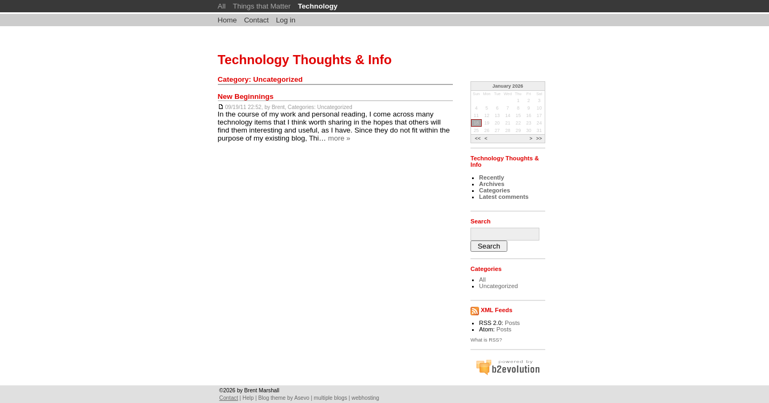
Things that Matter (262, 6)
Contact (256, 20)
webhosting (365, 398)
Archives (492, 184)
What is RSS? (486, 340)
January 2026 (507, 86)
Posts (512, 323)
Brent (278, 107)
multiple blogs (330, 398)
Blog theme (272, 398)
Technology (318, 6)
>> (539, 138)
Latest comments (504, 196)
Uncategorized (334, 107)
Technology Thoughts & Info (305, 59)
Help (248, 398)
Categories (494, 190)
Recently (491, 177)
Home (227, 20)
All (222, 6)
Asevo (301, 398)
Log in (286, 20)
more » (339, 138)
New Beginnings (246, 96)
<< (478, 138)
